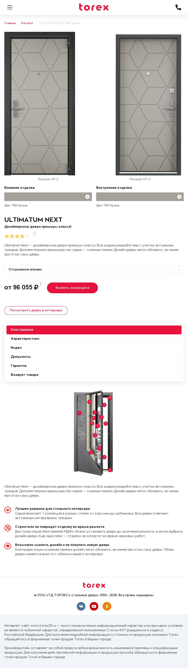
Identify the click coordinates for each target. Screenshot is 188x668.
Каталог (27, 23)
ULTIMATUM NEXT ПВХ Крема (60, 23)
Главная (10, 23)
